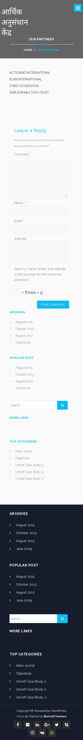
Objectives (22, 458)
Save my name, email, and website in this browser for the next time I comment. (40, 274)
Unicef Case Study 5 (29, 465)
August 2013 (24, 335)
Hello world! (23, 451)
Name (19, 203)
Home (28, 50)
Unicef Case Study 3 (29, 478)
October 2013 (24, 329)
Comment (22, 154)
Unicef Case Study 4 (29, 472)
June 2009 (22, 342)
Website (20, 239)
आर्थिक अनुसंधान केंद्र (14, 22)
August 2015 (24, 322)
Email (19, 221)
